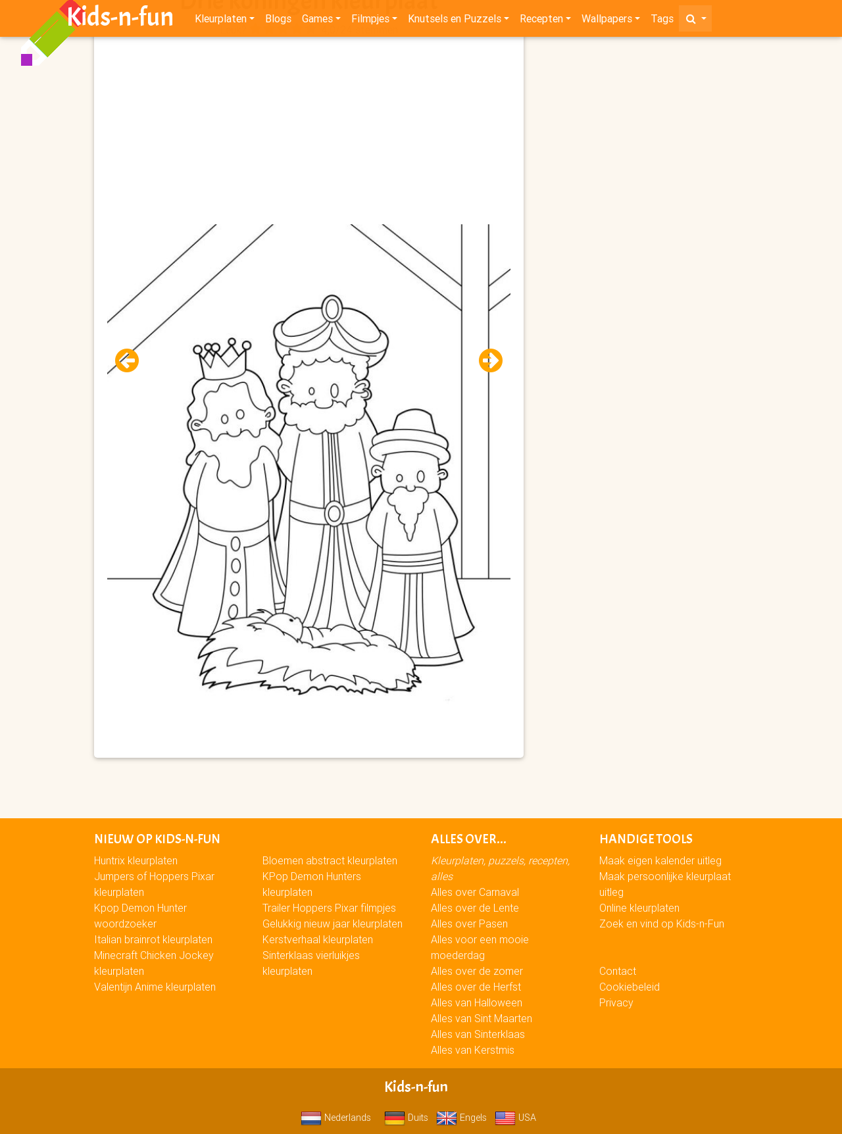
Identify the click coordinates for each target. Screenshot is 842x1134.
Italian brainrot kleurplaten (153, 939)
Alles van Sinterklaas (478, 1034)
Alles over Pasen (469, 923)
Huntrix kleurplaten (136, 860)
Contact (617, 970)
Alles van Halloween (476, 1002)
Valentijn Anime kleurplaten (155, 986)
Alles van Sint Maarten (481, 1018)
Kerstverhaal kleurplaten (317, 939)
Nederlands (336, 1117)
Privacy (616, 1002)
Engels (461, 1117)
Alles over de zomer (477, 970)
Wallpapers (607, 21)
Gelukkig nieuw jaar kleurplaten (332, 923)
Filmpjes (370, 21)
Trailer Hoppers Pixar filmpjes (329, 907)
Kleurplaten (221, 21)
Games (317, 21)
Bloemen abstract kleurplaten (329, 860)
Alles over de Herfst (476, 986)
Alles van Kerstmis (472, 1049)
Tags (662, 21)
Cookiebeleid (629, 986)
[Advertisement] (308, 132)
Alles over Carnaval (475, 892)
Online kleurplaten (639, 907)
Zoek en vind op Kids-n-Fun (661, 923)
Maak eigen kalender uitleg (660, 860)
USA (515, 1117)
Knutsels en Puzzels (454, 21)
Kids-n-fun (120, 20)
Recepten (541, 21)
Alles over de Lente (475, 907)
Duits (406, 1117)
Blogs (278, 21)
